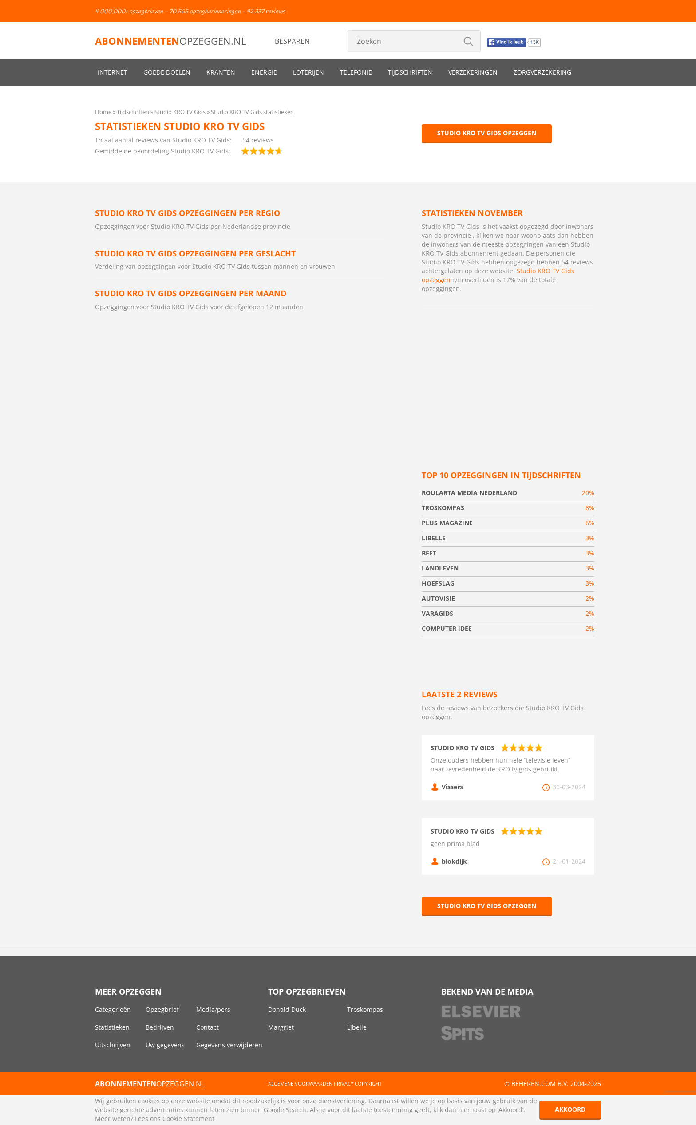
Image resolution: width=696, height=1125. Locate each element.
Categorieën (113, 1009)
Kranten (220, 72)
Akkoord (570, 1109)
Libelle (357, 1027)
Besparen (292, 41)
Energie (264, 72)
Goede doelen (166, 72)
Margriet (281, 1027)
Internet (112, 72)
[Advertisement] (508, 378)
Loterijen (308, 72)
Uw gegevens (165, 1045)
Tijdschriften (410, 72)
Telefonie (356, 72)
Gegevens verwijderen (229, 1045)
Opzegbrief (162, 1009)
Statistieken (112, 1027)
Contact (207, 1027)
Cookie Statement (188, 1118)
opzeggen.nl (170, 40)
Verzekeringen (473, 72)
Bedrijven (160, 1027)
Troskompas (365, 1009)
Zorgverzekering (542, 72)
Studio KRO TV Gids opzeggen (486, 133)
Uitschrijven (112, 1045)
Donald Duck (287, 1009)
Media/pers (213, 1009)
